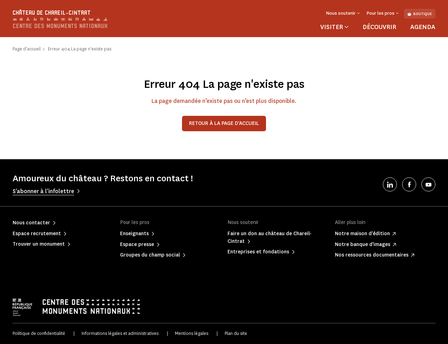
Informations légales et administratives (120, 333)
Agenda (422, 27)
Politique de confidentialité (39, 333)
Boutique (419, 13)
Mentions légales (191, 333)
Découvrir (379, 27)
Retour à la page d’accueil (224, 123)
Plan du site (236, 333)
